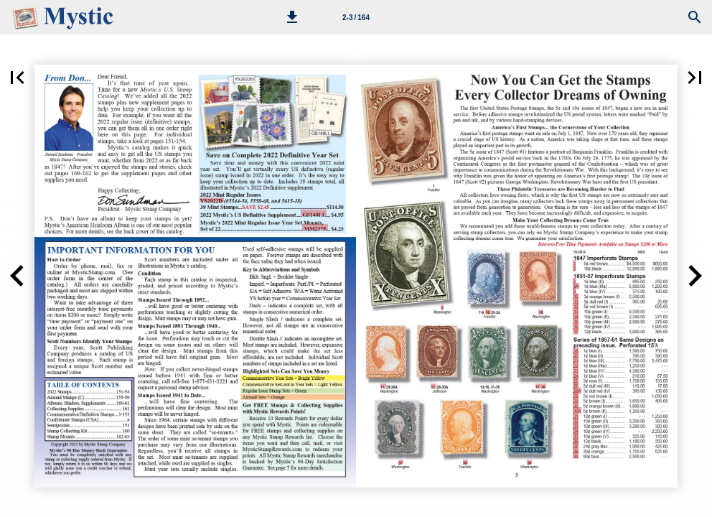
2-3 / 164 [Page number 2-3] (356, 18)
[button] (292, 17)
